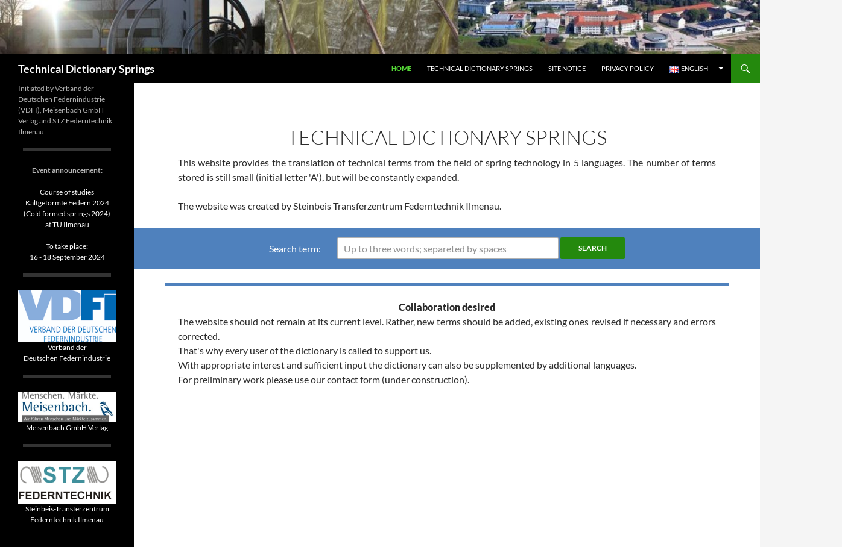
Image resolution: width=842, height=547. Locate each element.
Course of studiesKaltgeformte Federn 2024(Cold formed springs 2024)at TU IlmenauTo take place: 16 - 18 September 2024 (67, 224)
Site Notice (567, 68)
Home (401, 68)
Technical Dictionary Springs (86, 68)
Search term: (295, 248)
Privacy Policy (627, 68)
